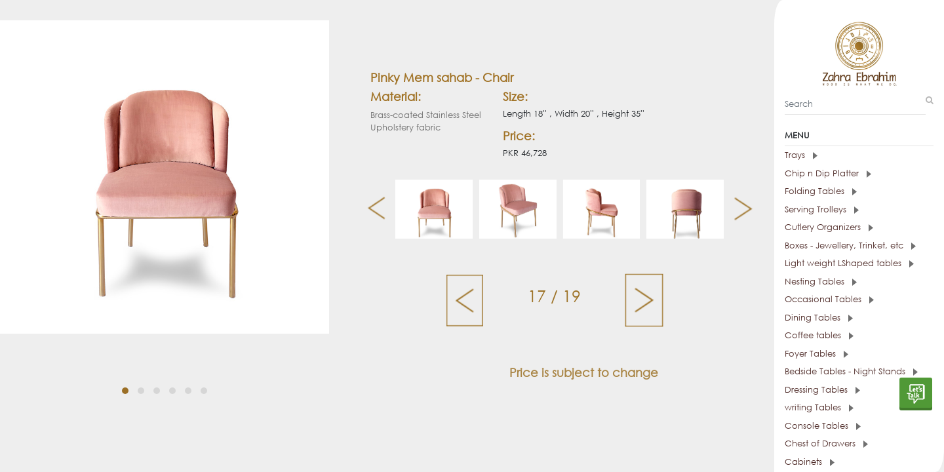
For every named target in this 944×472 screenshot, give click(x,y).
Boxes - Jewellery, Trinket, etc (850, 245)
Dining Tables (819, 317)
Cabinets (810, 461)
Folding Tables (821, 191)
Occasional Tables (829, 299)
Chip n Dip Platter (828, 173)
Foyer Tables (816, 353)
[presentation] (371, 209)
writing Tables (819, 407)
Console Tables (823, 425)
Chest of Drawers (826, 443)
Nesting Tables (821, 281)
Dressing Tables (822, 389)
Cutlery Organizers (829, 227)
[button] (125, 390)
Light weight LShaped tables (849, 263)
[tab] (859, 155)
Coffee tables (819, 335)
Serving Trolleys (822, 209)
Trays (801, 155)
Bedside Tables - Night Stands (851, 371)
